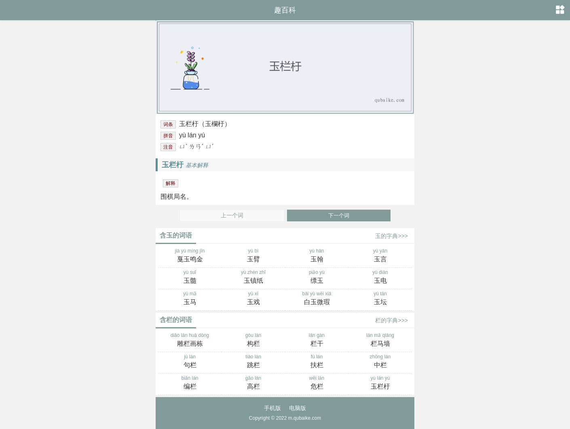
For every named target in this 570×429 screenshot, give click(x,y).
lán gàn (316, 340)
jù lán (190, 362)
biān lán (190, 383)
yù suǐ (190, 277)
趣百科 (285, 10)
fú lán (316, 362)
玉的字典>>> (391, 236)
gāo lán (253, 383)
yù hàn (316, 256)
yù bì (253, 256)
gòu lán (253, 340)
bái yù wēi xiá (316, 299)
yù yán (380, 256)
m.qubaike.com (304, 418)
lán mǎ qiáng (380, 340)
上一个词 (232, 215)
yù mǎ (190, 299)
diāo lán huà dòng (190, 340)
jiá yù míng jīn (190, 256)
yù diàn (380, 277)
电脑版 (297, 408)
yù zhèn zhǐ (253, 277)
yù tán (380, 299)
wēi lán (316, 383)
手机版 (272, 408)
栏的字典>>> (391, 320)
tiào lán (253, 362)
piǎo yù (316, 277)
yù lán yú (380, 383)
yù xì (253, 299)
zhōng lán (380, 362)
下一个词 (338, 215)
